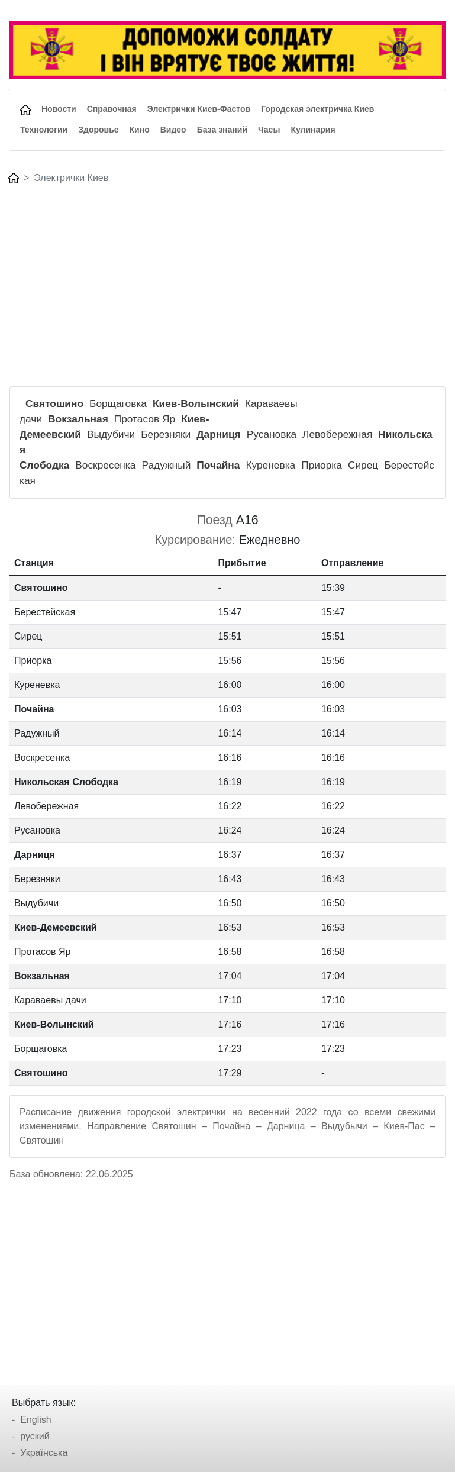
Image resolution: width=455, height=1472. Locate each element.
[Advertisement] (227, 277)
